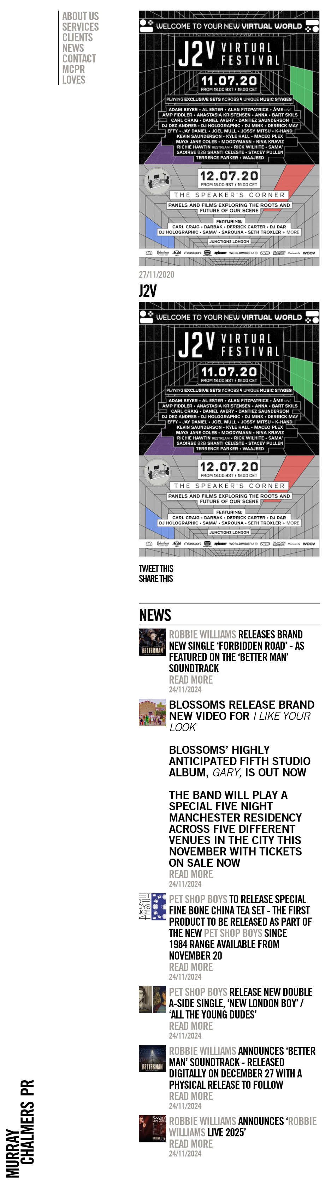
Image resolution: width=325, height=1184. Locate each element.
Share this (155, 578)
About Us (80, 16)
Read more (191, 679)
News (73, 48)
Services (80, 26)
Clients (77, 37)
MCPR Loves (73, 74)
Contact (79, 58)
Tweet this (156, 569)
